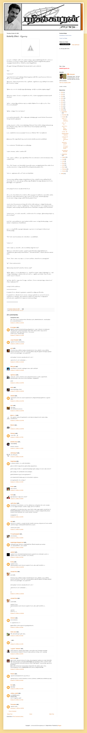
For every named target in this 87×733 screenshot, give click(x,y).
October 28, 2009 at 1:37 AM (16, 700)
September (64, 154)
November (64, 114)
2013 (62, 102)
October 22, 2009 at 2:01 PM (16, 456)
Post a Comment (12, 711)
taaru (11, 405)
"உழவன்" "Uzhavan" (15, 648)
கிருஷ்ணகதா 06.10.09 (65, 151)
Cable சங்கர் (13, 631)
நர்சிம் (11, 387)
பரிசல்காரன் (72, 74)
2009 (62, 110)
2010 (62, 108)
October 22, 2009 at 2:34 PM (16, 490)
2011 (62, 106)
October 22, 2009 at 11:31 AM (17, 343)
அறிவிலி (12, 552)
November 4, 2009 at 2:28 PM (17, 708)
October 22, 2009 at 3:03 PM (16, 517)
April (63, 165)
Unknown (12, 433)
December (64, 111)
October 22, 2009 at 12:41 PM (17, 401)
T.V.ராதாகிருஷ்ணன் (14, 534)
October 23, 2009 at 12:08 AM (17, 593)
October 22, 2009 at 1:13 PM (16, 448)
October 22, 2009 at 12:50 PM (17, 410)
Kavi (11, 685)
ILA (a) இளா (13, 327)
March (63, 167)
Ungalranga (13, 461)
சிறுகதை (21, 310)
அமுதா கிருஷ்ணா (14, 340)
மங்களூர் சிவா (13, 571)
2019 (62, 94)
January (64, 171)
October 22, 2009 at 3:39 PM (16, 537)
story (11, 310)
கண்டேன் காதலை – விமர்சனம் (65, 120)
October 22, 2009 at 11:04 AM (17, 322)
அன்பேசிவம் (13, 503)
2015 (62, 98)
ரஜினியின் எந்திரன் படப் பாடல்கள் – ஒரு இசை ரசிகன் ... (65, 145)
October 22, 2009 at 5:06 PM (16, 547)
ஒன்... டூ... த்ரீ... (64, 123)
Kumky (12, 561)
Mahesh (12, 425)
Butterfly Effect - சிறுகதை (65, 134)
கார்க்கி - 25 (64, 131)
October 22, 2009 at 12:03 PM (17, 383)
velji (11, 521)
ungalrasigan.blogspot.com (17, 542)
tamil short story (16, 310)
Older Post (51, 714)
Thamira (12, 673)
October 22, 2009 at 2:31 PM (16, 482)
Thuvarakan (13, 704)
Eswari (12, 486)
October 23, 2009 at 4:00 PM (16, 653)
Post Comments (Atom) (18, 716)
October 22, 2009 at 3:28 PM (16, 529)
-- (10, 640)
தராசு (11, 348)
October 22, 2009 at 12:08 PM (17, 391)
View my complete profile (65, 82)
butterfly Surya (14, 441)
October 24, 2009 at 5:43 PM (16, 680)
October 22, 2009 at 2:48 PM (16, 498)
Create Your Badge (63, 38)
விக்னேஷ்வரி (13, 453)
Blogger (59, 725)
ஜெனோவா (13, 374)
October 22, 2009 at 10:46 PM (17, 567)
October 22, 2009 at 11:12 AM (17, 335)
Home (30, 714)
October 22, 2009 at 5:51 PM (16, 557)
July (63, 159)
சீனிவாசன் (12, 366)
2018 (62, 96)
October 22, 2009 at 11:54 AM (17, 370)
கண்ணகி (12, 395)
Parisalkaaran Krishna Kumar (65, 35)
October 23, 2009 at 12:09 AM (17, 613)
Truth (11, 494)
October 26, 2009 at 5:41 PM (16, 688)
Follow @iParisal (75, 44)
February (64, 169)
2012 (62, 104)
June (63, 161)
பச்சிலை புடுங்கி (14, 693)
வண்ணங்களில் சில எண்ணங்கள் (65, 138)
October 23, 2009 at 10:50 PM (17, 669)
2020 (62, 92)
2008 (62, 173)
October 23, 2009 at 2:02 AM (16, 627)
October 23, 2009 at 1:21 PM (16, 644)
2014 (62, 100)
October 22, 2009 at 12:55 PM (17, 428)
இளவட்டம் (13, 415)
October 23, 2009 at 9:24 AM (16, 635)
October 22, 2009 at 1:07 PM (16, 437)
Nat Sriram (13, 658)
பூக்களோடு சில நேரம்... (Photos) (64, 128)
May (63, 163)
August (64, 157)
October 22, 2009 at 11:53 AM (17, 362)
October (64, 116)
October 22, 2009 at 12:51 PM (17, 420)
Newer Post (9, 714)
